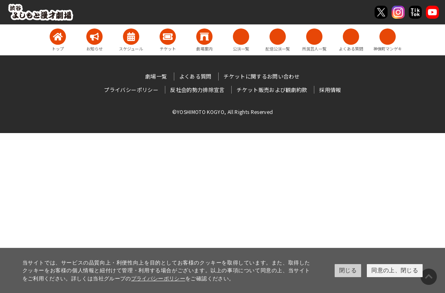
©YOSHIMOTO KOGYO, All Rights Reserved (222, 111)
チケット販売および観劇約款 (272, 90)
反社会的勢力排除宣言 (197, 90)
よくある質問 (195, 76)
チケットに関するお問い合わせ (262, 76)
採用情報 (330, 90)
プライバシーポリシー (158, 279)
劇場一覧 (156, 76)
